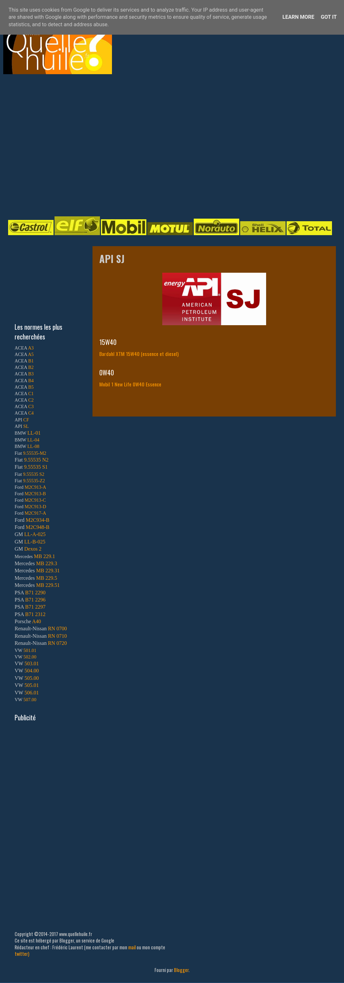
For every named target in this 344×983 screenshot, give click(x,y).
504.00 (31, 670)
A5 (31, 354)
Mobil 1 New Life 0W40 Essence (130, 384)
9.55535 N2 (36, 460)
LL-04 (33, 439)
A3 (31, 347)
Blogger (181, 969)
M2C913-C (35, 500)
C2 (31, 400)
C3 (31, 406)
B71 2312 (35, 614)
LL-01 (34, 433)
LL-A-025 (35, 534)
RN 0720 (57, 643)
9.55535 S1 (36, 467)
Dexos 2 (33, 549)
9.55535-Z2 (34, 480)
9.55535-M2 (34, 453)
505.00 (31, 678)
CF (26, 419)
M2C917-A (35, 513)
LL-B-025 (34, 541)
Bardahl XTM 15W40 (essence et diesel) (138, 354)
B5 (31, 387)
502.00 (29, 656)
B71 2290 (35, 592)
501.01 (29, 650)
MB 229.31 (48, 570)
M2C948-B (37, 527)
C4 (31, 413)
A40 (36, 621)
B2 (31, 367)
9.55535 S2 (33, 474)
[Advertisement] (61, 144)
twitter (21, 953)
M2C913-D (35, 506)
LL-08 (33, 446)
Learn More (298, 17)
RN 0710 (57, 636)
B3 (31, 373)
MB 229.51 (48, 585)
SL (26, 426)
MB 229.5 (46, 578)
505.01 (31, 685)
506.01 (31, 692)
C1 (31, 393)
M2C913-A (35, 487)
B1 (31, 360)
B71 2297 (35, 607)
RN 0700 (57, 628)
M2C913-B (35, 493)
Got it (329, 17)
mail (132, 947)
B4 (31, 380)
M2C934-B (37, 520)
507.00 (29, 699)
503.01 (31, 663)
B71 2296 (35, 599)
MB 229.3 (46, 563)
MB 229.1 (44, 556)
